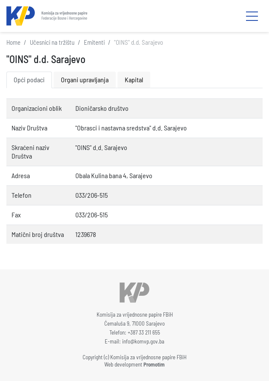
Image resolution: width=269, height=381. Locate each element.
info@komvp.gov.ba (143, 341)
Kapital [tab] (134, 79)
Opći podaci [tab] (29, 79)
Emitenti (94, 42)
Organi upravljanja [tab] (85, 79)
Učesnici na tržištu (52, 42)
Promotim (154, 364)
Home (13, 42)
